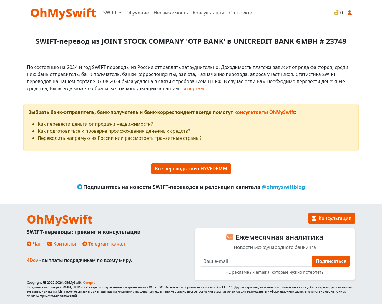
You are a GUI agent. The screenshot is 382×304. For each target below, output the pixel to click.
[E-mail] (256, 261)
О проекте (240, 12)
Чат (34, 244)
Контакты (61, 244)
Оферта (89, 282)
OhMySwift (63, 12)
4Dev (32, 260)
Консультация (331, 218)
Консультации (208, 12)
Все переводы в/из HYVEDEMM (191, 168)
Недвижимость (171, 12)
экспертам (192, 88)
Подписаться (331, 261)
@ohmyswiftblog (283, 186)
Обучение (137, 12)
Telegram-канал (103, 244)
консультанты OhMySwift (264, 112)
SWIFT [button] (110, 12)
